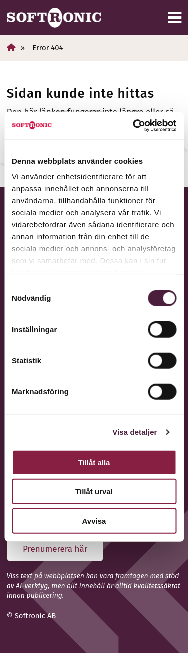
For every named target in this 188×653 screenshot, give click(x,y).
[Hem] (11, 47)
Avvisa (94, 520)
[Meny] (174, 17)
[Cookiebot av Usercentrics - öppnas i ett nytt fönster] (133, 125)
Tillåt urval (94, 491)
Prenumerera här (55, 549)
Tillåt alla (94, 462)
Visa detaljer (134, 432)
